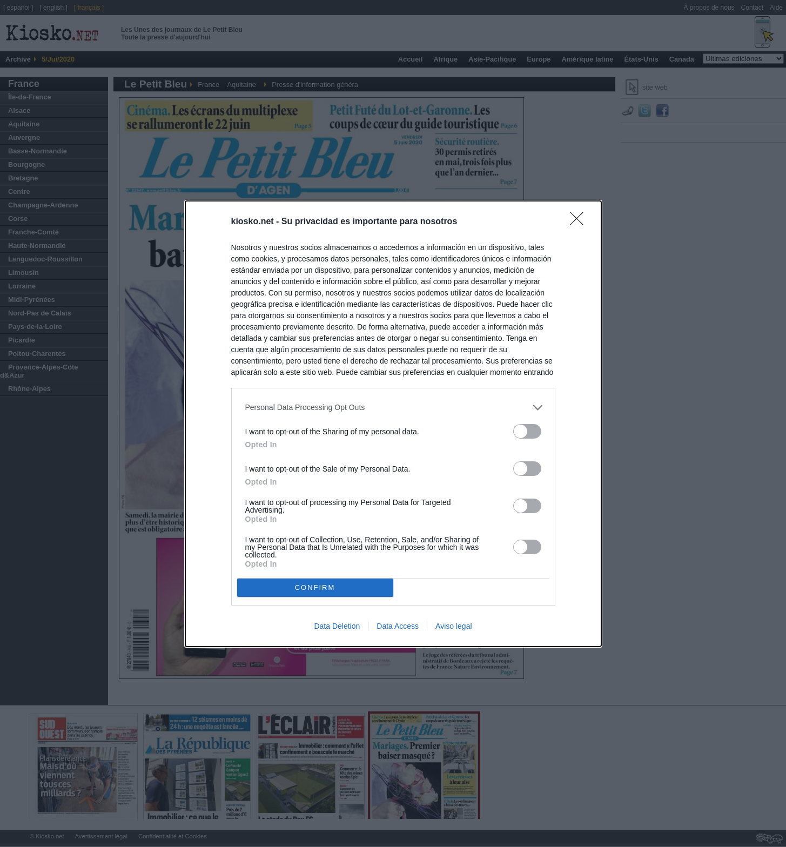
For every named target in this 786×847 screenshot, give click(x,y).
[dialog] (393, 424)
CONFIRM (315, 587)
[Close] (580, 222)
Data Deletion (337, 626)
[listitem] (393, 407)
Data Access (398, 626)
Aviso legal (453, 626)
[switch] (527, 431)
